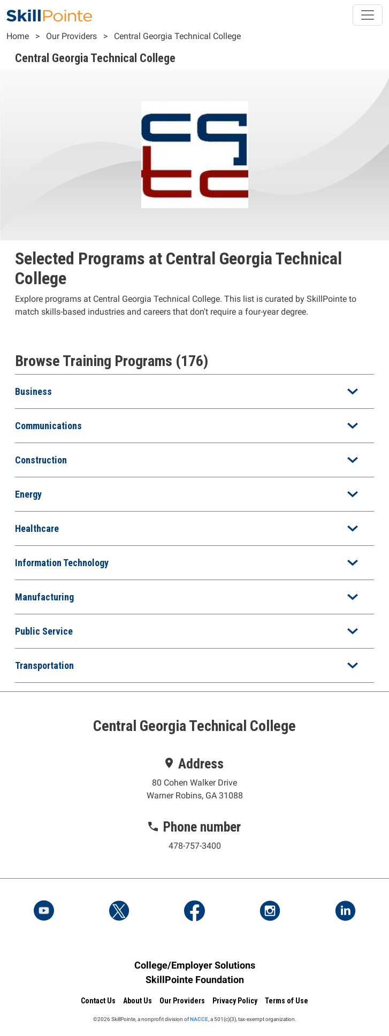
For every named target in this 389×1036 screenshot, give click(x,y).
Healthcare (37, 528)
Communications (48, 425)
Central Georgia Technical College (177, 36)
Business (33, 391)
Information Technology (62, 562)
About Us (137, 1000)
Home (17, 36)
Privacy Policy (234, 1000)
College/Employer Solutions (194, 965)
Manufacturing (44, 597)
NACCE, (199, 1019)
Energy (28, 494)
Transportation (44, 665)
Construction (41, 460)
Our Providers (71, 36)
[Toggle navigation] (368, 15)
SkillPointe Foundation (195, 979)
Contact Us (98, 1000)
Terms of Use (286, 1000)
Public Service (44, 631)
